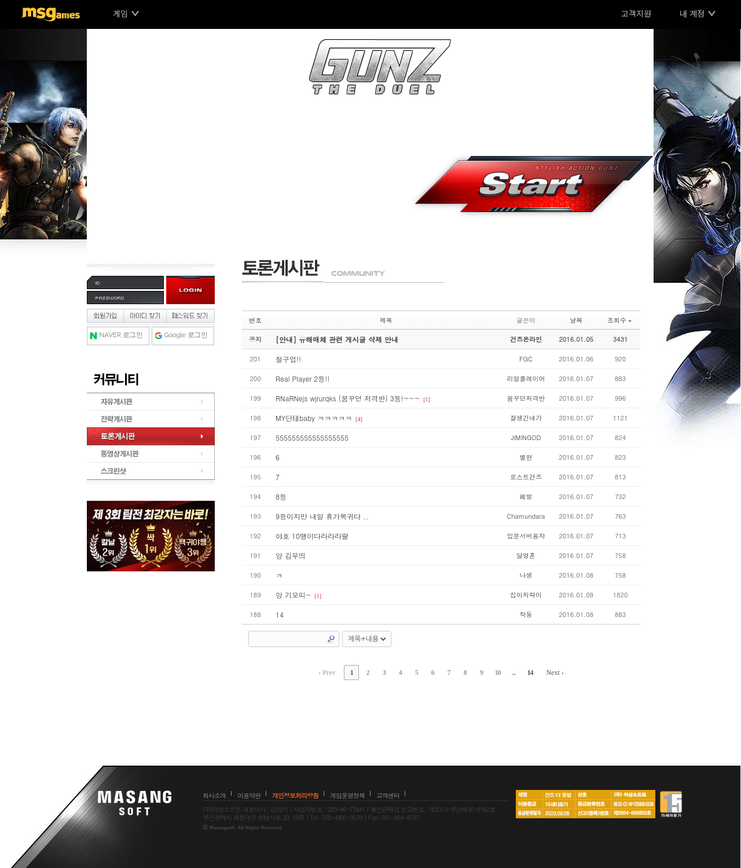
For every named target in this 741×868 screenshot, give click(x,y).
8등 (281, 496)
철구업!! (288, 359)
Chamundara (526, 516)
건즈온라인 (526, 339)
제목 (386, 320)
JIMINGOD (526, 437)
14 (280, 614)
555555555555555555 (312, 437)
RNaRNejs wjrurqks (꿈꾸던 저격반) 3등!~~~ (348, 398)
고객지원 (636, 13)
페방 (525, 496)
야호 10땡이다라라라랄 (312, 536)
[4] (358, 419)
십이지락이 (526, 594)
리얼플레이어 (526, 378)
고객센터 (387, 795)
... (513, 672)
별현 (525, 457)
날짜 (576, 320)
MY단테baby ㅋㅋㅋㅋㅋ (314, 418)
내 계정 (692, 13)
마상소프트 (134, 802)
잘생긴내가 (526, 417)
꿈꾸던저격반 (526, 398)
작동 (525, 614)
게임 (120, 13)
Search (331, 639)
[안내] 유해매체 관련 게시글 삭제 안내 (337, 339)
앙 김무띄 (291, 555)
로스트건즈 (526, 476)
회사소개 (214, 795)
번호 (255, 320)
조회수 (619, 320)
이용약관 (249, 795)
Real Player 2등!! (302, 378)
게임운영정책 (347, 795)
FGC (526, 358)
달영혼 (525, 555)
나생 (525, 575)
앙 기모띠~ (293, 595)
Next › (554, 672)
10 (497, 672)
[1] (426, 399)
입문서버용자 (526, 535)
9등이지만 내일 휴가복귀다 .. (322, 516)
